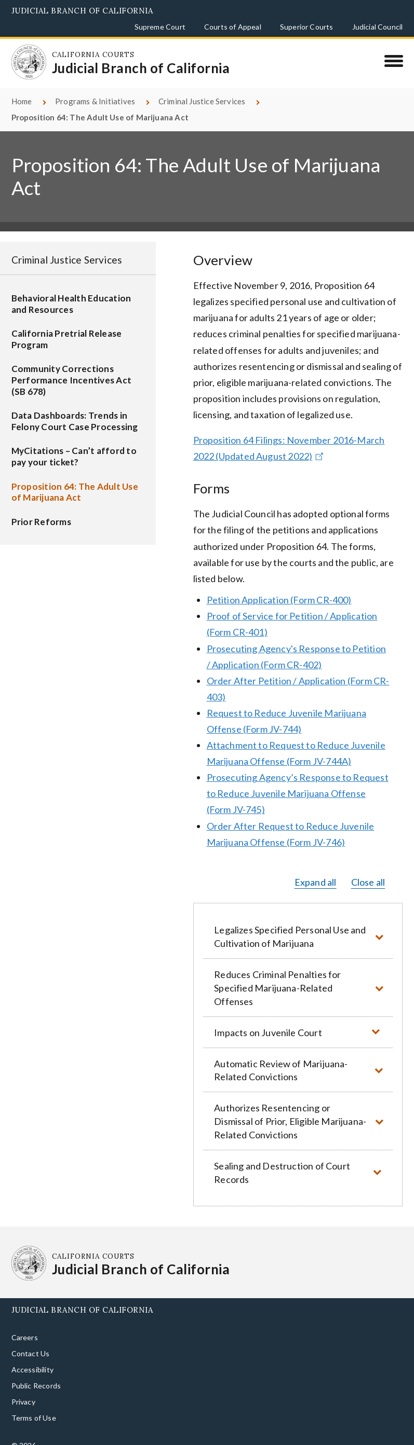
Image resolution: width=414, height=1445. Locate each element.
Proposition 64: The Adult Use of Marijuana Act (74, 480)
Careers (24, 1325)
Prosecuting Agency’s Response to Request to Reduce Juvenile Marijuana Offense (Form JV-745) (298, 781)
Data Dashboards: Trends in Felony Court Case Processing (74, 409)
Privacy (23, 1389)
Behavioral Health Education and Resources (71, 292)
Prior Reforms (41, 509)
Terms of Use (33, 1405)
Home (21, 89)
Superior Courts (306, 26)
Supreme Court (160, 26)
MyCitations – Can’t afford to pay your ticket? (74, 444)
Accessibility (32, 1357)
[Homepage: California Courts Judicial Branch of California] (24, 58)
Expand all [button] (316, 869)
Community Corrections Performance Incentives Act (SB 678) (71, 367)
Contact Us (30, 1341)
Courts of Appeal (232, 26)
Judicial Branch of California (82, 11)
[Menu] (393, 60)
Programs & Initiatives (95, 89)
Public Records (36, 1373)
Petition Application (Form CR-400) (279, 588)
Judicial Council (377, 26)
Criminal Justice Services (202, 89)
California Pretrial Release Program (66, 327)
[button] (298, 924)
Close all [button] (368, 869)
